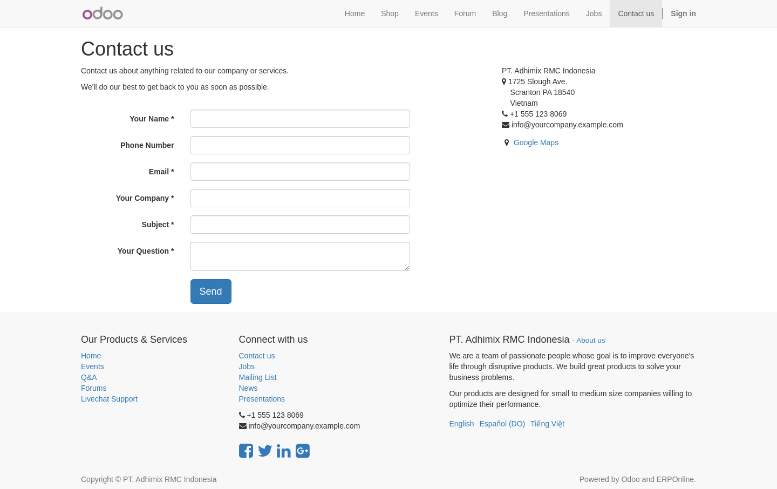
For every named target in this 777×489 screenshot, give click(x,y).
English (461, 423)
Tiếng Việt (547, 423)
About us (590, 340)
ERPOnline (675, 479)
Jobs (247, 366)
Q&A (89, 377)
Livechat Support (109, 399)
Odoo (630, 479)
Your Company (142, 198)
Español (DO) (502, 423)
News (248, 388)
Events (92, 366)
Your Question (143, 251)
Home (91, 355)
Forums (93, 388)
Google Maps (536, 142)
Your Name (149, 118)
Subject (155, 224)
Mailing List (258, 377)
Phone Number (147, 145)
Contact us (257, 355)
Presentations (262, 399)
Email (159, 171)
